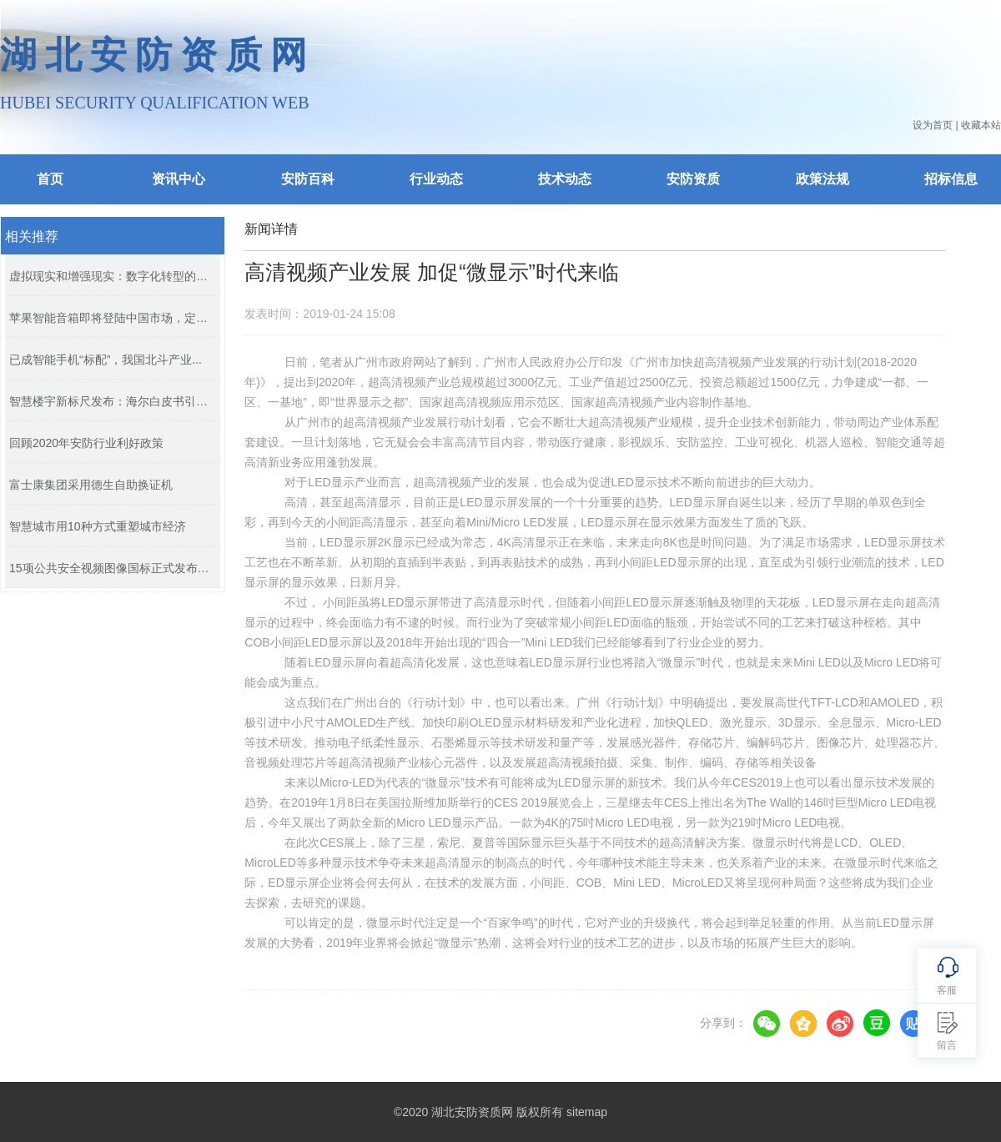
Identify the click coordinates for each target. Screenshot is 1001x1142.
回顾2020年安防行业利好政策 (86, 443)
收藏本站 (981, 125)
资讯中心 (178, 179)
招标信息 (951, 179)
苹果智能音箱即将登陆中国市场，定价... (110, 317)
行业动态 (436, 179)
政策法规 (822, 179)
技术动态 (564, 179)
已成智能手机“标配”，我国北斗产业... (105, 359)
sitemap (586, 1112)
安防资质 (693, 179)
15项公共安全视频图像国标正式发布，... (110, 568)
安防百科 (308, 179)
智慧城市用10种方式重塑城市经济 (97, 526)
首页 (50, 179)
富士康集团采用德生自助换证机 (91, 484)
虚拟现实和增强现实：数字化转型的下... (110, 276)
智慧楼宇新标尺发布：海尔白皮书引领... (110, 401)
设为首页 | (935, 125)
